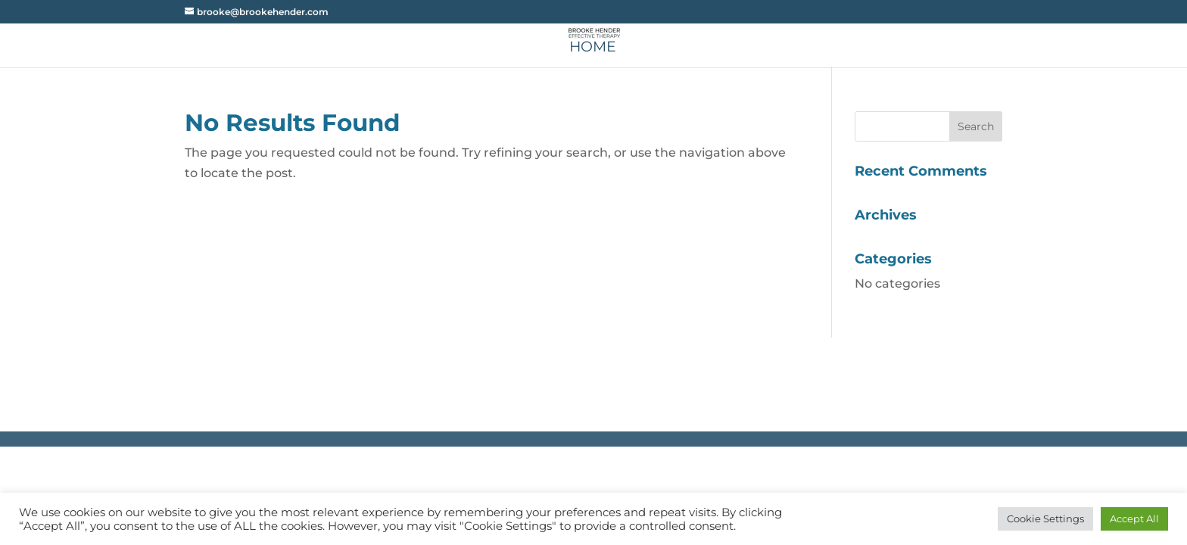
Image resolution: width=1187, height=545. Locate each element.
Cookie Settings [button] (1045, 518)
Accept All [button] (1134, 518)
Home (592, 48)
